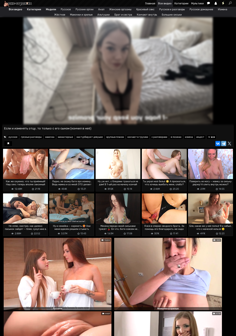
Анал (101, 9)
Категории (181, 3)
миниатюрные (65, 137)
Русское (66, 9)
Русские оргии (85, 9)
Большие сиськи (172, 14)
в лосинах (176, 137)
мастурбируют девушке (90, 137)
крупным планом (115, 137)
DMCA (7, 331)
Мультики (197, 3)
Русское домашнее (201, 9)
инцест (200, 137)
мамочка (49, 137)
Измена (222, 9)
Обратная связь (35, 331)
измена (189, 137)
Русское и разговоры (172, 9)
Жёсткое (59, 14)
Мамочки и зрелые (81, 14)
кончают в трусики (137, 137)
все (211, 137)
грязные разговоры (31, 137)
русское (13, 137)
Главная (150, 3)
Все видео (165, 3)
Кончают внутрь (147, 14)
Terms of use (19, 331)
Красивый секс (145, 9)
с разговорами (159, 137)
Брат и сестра (123, 14)
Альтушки (103, 14)
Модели (51, 9)
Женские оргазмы (120, 9)
